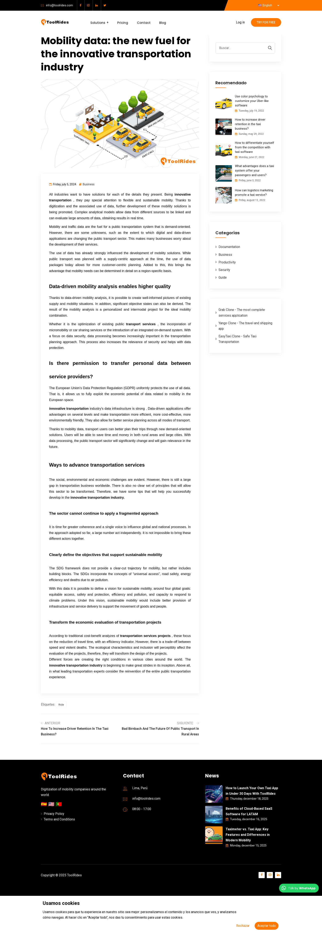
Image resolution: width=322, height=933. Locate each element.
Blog (161, 22)
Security (224, 270)
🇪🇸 (44, 804)
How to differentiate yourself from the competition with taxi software (254, 147)
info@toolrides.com (59, 5)
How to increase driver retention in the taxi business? (250, 124)
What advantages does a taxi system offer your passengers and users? (254, 170)
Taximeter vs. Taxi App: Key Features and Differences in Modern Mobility (248, 834)
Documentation (229, 247)
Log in (240, 22)
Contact (143, 22)
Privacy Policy (54, 814)
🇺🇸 (52, 804)
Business (88, 184)
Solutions (97, 22)
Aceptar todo (266, 926)
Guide (222, 277)
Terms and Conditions (59, 819)
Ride (61, 704)
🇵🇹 (59, 804)
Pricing (122, 22)
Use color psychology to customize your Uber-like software (252, 101)
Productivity (227, 262)
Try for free (266, 22)
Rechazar (243, 926)
